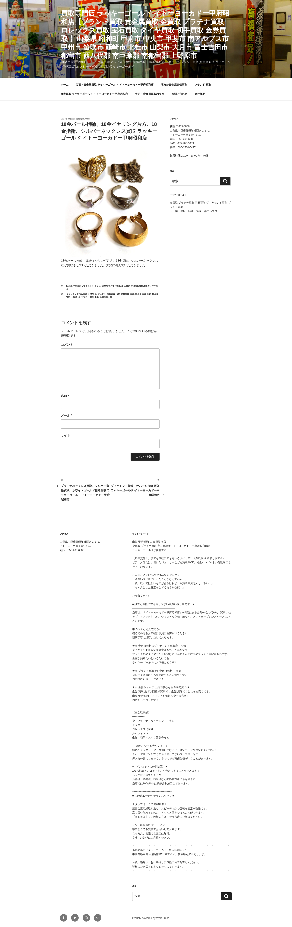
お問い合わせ (179, 93)
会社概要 (200, 93)
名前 (65, 396)
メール (66, 415)
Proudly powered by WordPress (150, 917)
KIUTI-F (87, 119)
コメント (67, 344)
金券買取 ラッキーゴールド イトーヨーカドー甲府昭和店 (94, 93)
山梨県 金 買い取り (97, 294)
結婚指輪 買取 (127, 294)
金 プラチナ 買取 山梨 (88, 297)
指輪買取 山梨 (113, 294)
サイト (65, 435)
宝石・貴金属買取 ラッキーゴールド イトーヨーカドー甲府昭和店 (115, 84)
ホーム (64, 84)
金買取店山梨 (106, 297)
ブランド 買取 (203, 84)
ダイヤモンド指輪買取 (76, 294)
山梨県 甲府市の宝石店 (112, 286)
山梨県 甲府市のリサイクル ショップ (83, 286)
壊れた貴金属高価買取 (174, 84)
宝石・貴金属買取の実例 (149, 93)
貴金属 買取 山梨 (143, 294)
